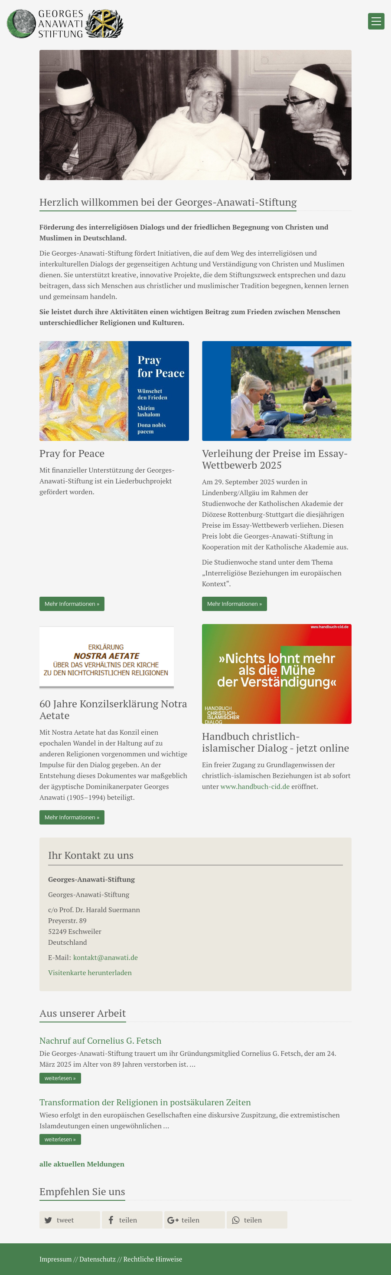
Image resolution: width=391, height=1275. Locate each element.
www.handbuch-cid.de (255, 786)
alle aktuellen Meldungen (81, 1164)
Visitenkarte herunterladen (90, 972)
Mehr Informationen (70, 603)
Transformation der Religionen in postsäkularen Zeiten (145, 1102)
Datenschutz (97, 1259)
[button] (69, 1220)
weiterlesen (58, 1078)
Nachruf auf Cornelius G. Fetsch (100, 1040)
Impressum (55, 1259)
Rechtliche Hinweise (153, 1259)
